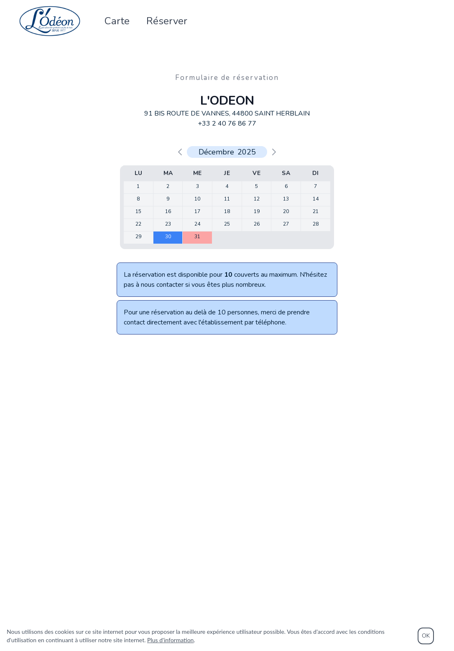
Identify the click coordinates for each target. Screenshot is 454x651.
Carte (117, 22)
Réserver (166, 22)
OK (426, 636)
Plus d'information (170, 639)
